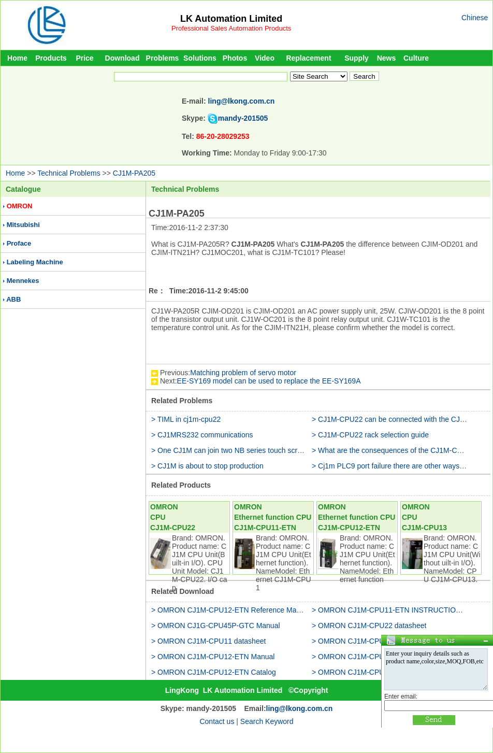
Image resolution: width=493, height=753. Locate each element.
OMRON (20, 206)
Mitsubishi (23, 225)
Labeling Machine (35, 262)
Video (264, 58)
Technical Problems (68, 173)
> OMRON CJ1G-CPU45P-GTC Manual (215, 625)
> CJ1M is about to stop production (207, 466)
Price (84, 58)
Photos (235, 58)
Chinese (474, 17)
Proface (19, 243)
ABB (13, 299)
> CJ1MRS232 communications (202, 435)
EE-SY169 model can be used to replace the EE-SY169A (269, 381)
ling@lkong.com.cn (241, 101)
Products (51, 58)
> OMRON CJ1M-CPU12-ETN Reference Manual (230, 610)
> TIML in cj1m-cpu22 (186, 419)
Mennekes (23, 281)
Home (17, 58)
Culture (416, 58)
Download (122, 58)
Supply (356, 58)
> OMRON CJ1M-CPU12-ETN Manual (212, 656)
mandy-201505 (243, 118)
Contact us (216, 721)
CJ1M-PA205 (134, 173)
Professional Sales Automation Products (231, 28)
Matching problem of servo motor (243, 372)
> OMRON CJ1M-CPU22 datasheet (369, 625)
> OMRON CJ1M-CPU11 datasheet (208, 641)
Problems (162, 58)
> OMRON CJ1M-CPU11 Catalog (365, 672)
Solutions (199, 58)
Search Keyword (267, 721)
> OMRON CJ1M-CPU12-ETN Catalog (213, 672)
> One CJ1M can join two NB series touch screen (230, 450)
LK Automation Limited (231, 18)
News (386, 58)
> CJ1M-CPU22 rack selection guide (370, 435)
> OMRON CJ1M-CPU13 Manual (365, 656)
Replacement (308, 58)
